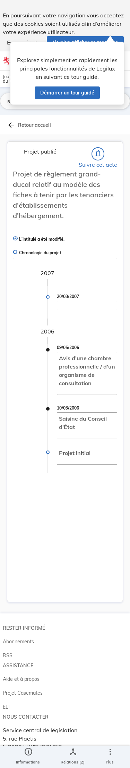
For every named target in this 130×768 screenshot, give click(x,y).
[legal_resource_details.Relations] (73, 757)
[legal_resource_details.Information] (28, 757)
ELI (6, 707)
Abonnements (18, 641)
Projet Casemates (23, 693)
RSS (7, 655)
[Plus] (110, 757)
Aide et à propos (21, 679)
